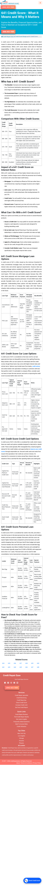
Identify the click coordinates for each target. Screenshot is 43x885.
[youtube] (16, 683)
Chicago (21, 738)
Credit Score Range (20, 36)
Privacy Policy (37, 763)
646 (26, 667)
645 (21, 667)
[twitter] (7, 683)
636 (15, 663)
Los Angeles (21, 736)
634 (3, 663)
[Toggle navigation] (40, 3)
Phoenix (21, 743)
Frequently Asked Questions (21, 721)
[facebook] (4, 683)
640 (38, 663)
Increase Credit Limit (21, 705)
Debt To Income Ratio (21, 724)
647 (32, 667)
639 (32, 663)
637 (21, 663)
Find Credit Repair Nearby (21, 717)
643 (9, 667)
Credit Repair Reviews (21, 714)
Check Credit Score (21, 702)
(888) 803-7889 (8, 7)
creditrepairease (15, 761)
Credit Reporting (21, 700)
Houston (21, 740)
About (18, 763)
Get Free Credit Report (21, 707)
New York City (21, 733)
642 (3, 667)
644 (15, 667)
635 (9, 663)
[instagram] (10, 683)
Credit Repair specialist (21, 695)
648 (38, 667)
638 (26, 663)
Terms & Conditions (26, 763)
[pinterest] (13, 683)
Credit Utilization (21, 726)
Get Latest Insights (21, 719)
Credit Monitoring (21, 698)
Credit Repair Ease (7, 36)
